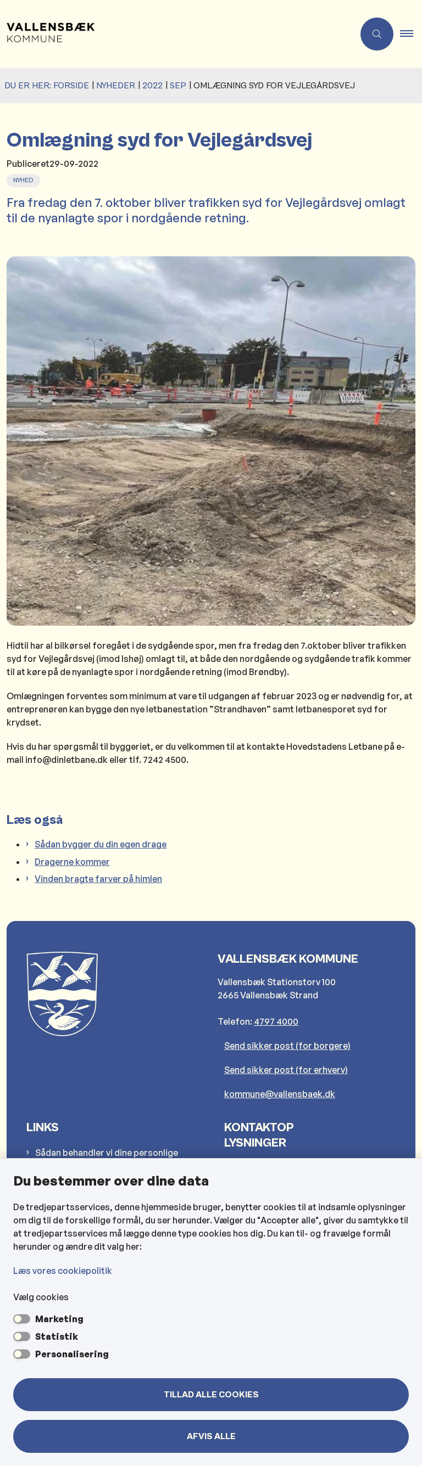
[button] (411, 34)
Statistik (56, 1336)
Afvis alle (211, 1436)
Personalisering (72, 1354)
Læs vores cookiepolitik (62, 1270)
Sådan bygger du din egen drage (100, 844)
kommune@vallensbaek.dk (279, 1093)
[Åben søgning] (376, 34)
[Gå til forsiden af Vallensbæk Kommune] (172, 34)
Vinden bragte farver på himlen (98, 878)
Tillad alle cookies (211, 1395)
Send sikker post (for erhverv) (286, 1069)
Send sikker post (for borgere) (287, 1045)
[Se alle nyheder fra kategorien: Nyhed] (24, 178)
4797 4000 (276, 1021)
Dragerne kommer (72, 861)
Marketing (59, 1318)
